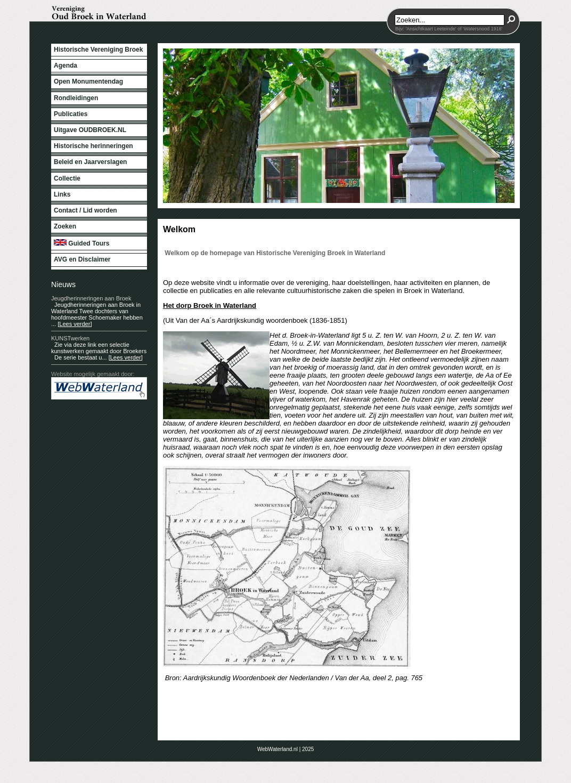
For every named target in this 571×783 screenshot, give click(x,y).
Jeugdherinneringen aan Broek (91, 298)
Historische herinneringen (93, 146)
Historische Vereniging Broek (98, 49)
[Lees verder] (75, 324)
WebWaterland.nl (277, 749)
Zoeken (65, 226)
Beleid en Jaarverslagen (90, 162)
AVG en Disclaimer (82, 259)
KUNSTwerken (70, 338)
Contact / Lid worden (85, 210)
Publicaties (70, 114)
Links (62, 194)
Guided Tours (81, 243)
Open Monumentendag (88, 81)
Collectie (67, 178)
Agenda (65, 65)
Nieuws (63, 284)
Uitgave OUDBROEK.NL (90, 130)
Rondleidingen (76, 98)
